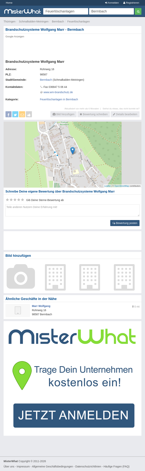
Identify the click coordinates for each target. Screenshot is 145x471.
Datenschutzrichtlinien (88, 466)
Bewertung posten (125, 223)
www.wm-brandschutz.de (58, 92)
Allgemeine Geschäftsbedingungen (52, 466)
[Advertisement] (72, 47)
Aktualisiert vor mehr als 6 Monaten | (83, 108)
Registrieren (131, 2)
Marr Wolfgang (41, 306)
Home (9, 2)
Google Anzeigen (14, 36)
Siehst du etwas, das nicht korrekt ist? (121, 108)
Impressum (23, 466)
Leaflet (107, 186)
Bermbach (58, 21)
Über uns (9, 466)
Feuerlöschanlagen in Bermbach (59, 99)
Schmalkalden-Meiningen (34, 21)
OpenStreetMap (121, 186)
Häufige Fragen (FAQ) (116, 466)
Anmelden (112, 2)
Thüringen (9, 21)
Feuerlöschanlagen (78, 21)
